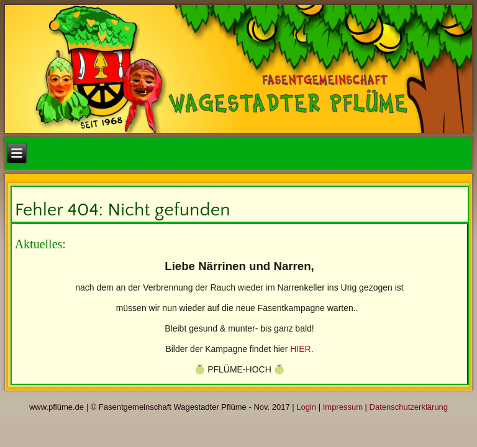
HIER (300, 349)
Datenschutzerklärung (409, 407)
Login (306, 407)
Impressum (343, 407)
